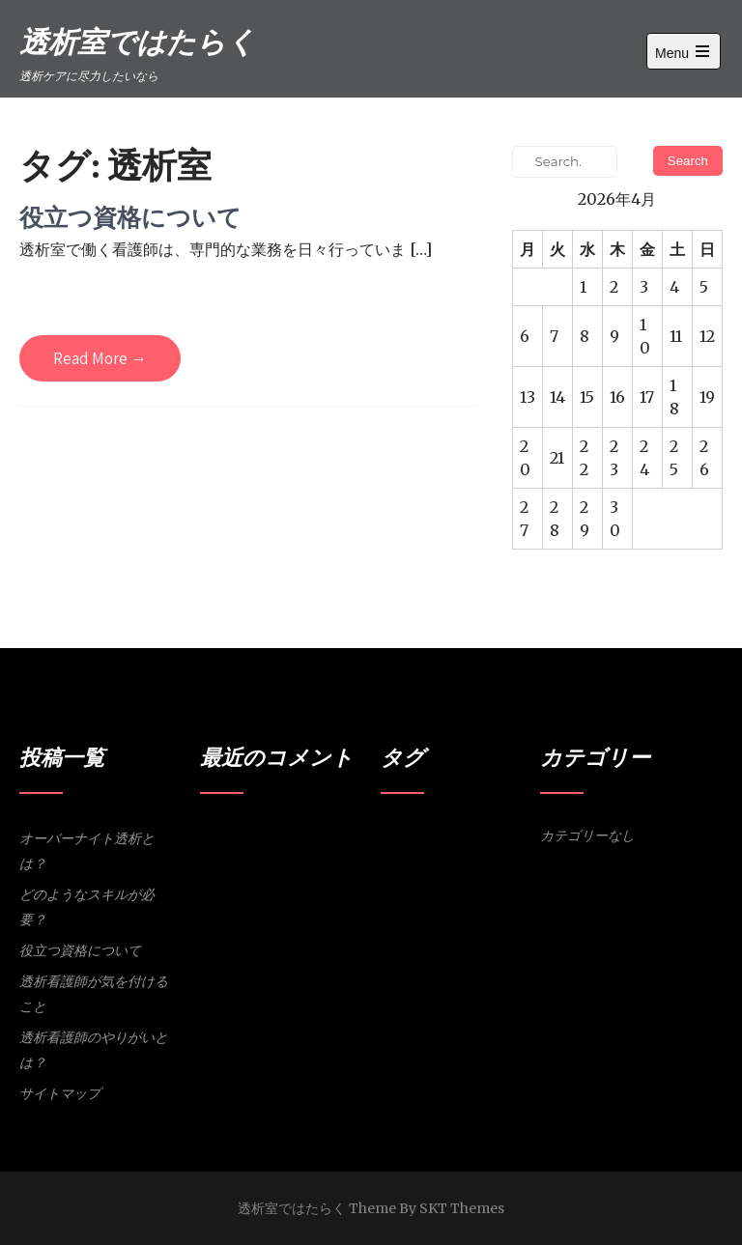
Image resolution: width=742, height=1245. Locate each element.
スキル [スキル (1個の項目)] (431, 861)
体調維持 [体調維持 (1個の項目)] (436, 886)
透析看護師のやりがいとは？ (93, 1050)
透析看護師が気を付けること (93, 994)
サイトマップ (59, 1093)
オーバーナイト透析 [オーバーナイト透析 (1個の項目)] (474, 836)
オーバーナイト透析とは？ (87, 851)
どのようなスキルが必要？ (87, 907)
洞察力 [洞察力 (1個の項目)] (477, 886)
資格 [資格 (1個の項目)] (506, 886)
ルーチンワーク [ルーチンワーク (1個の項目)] (487, 861)
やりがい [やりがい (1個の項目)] (402, 836)
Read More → (100, 358)
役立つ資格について (130, 217)
